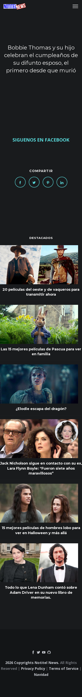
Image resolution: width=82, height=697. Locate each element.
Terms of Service (63, 668)
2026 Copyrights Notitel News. (32, 662)
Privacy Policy (33, 668)
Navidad (41, 674)
